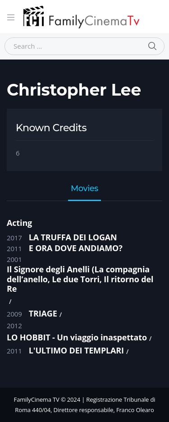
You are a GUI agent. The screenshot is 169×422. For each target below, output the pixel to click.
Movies (84, 188)
